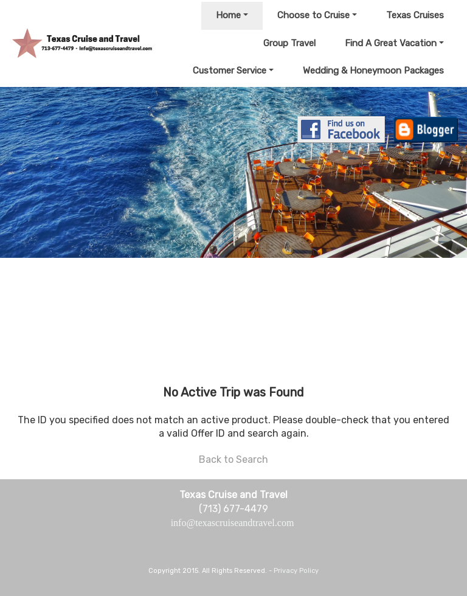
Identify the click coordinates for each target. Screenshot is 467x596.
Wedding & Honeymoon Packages (373, 70)
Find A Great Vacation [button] (391, 43)
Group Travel (289, 43)
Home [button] (228, 15)
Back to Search (233, 459)
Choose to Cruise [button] (313, 15)
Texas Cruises (415, 15)
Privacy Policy (296, 571)
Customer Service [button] (229, 70)
